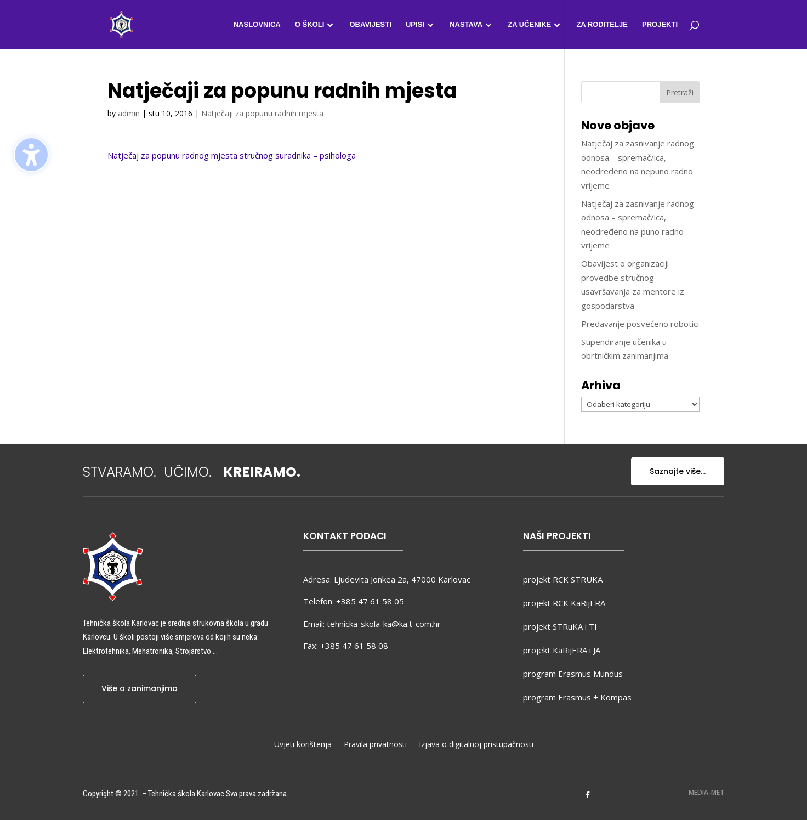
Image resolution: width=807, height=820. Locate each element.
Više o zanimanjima (139, 688)
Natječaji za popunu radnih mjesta (262, 113)
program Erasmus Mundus (573, 673)
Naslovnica (257, 25)
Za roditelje (601, 25)
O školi (309, 25)
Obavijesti (370, 25)
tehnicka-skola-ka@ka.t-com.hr (384, 623)
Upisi (415, 25)
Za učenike (529, 25)
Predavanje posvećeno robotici (640, 323)
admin (129, 113)
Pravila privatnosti (375, 744)
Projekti (660, 25)
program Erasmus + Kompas (577, 697)
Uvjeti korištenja (303, 744)
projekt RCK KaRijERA (564, 602)
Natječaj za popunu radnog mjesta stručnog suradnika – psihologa (231, 155)
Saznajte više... (678, 471)
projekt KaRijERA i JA (561, 649)
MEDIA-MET (706, 792)
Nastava (466, 25)
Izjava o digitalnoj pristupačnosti (476, 744)
